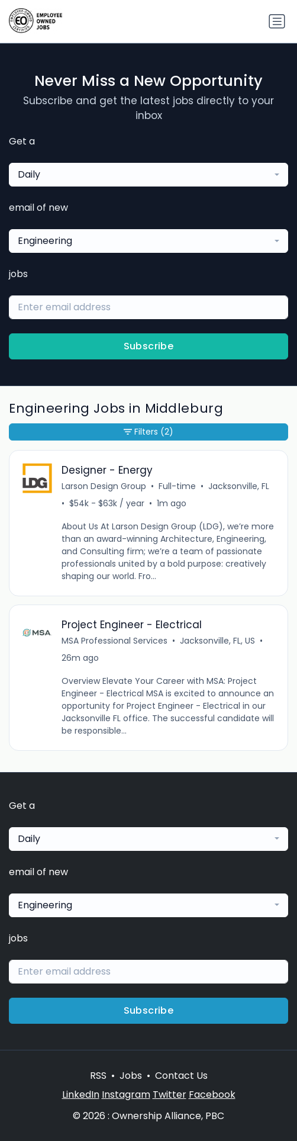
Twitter (169, 1094)
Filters (148, 432)
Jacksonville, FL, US (217, 641)
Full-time (177, 486)
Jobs (131, 1075)
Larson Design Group (104, 486)
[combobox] (148, 175)
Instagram (126, 1094)
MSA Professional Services (114, 641)
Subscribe (149, 346)
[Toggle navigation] (277, 21)
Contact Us (181, 1075)
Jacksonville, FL (238, 486)
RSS (98, 1075)
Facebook (212, 1094)
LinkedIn (80, 1094)
